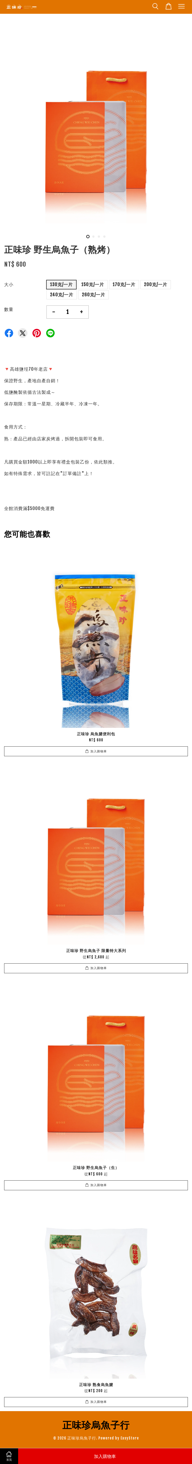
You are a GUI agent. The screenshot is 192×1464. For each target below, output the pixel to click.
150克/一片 (92, 284)
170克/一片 (124, 284)
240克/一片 (61, 294)
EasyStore (130, 1438)
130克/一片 (61, 284)
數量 (8, 309)
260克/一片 (93, 294)
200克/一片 (155, 284)
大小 (8, 284)
